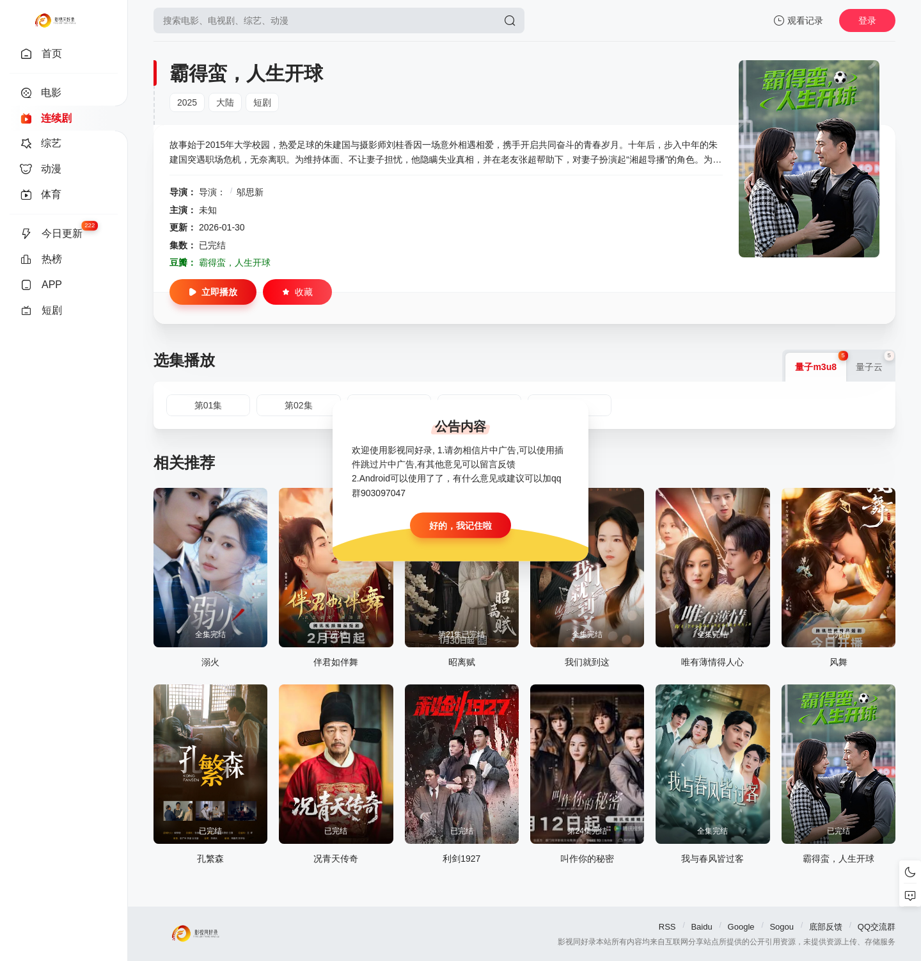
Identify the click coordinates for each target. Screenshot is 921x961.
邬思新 (250, 192)
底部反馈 (825, 927)
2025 (187, 102)
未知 (208, 210)
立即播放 (213, 292)
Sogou (781, 927)
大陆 (225, 102)
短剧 (262, 102)
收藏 (297, 292)
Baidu (701, 927)
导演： (212, 192)
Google (741, 927)
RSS (667, 927)
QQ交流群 (876, 927)
